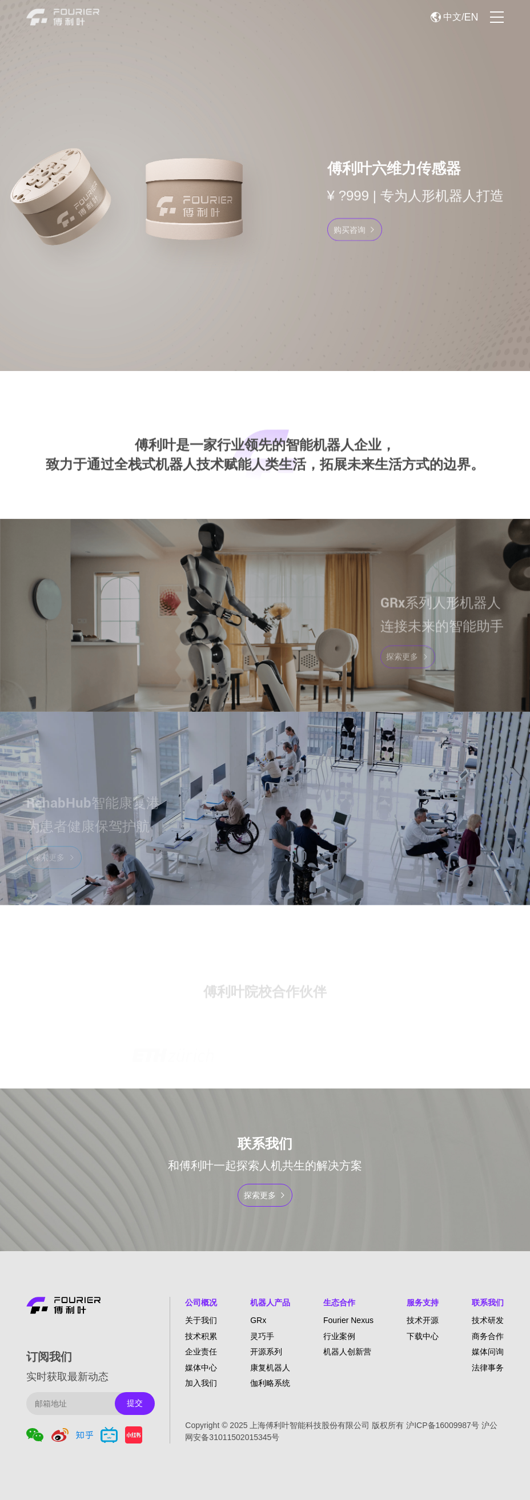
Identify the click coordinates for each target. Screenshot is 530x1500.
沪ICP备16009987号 (442, 1425)
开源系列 (266, 1351)
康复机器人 (270, 1367)
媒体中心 (201, 1367)
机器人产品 (270, 1302)
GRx (258, 1320)
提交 (135, 1403)
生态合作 (339, 1302)
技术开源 (423, 1320)
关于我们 (201, 1320)
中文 (452, 17)
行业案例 (339, 1336)
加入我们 (201, 1383)
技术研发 (488, 1320)
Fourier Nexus (348, 1320)
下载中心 (423, 1336)
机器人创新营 (347, 1351)
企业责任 (201, 1351)
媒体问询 (488, 1351)
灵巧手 (262, 1336)
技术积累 (201, 1336)
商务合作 (488, 1336)
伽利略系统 (270, 1383)
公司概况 (201, 1302)
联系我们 (488, 1302)
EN (471, 17)
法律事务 (488, 1367)
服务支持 (423, 1302)
